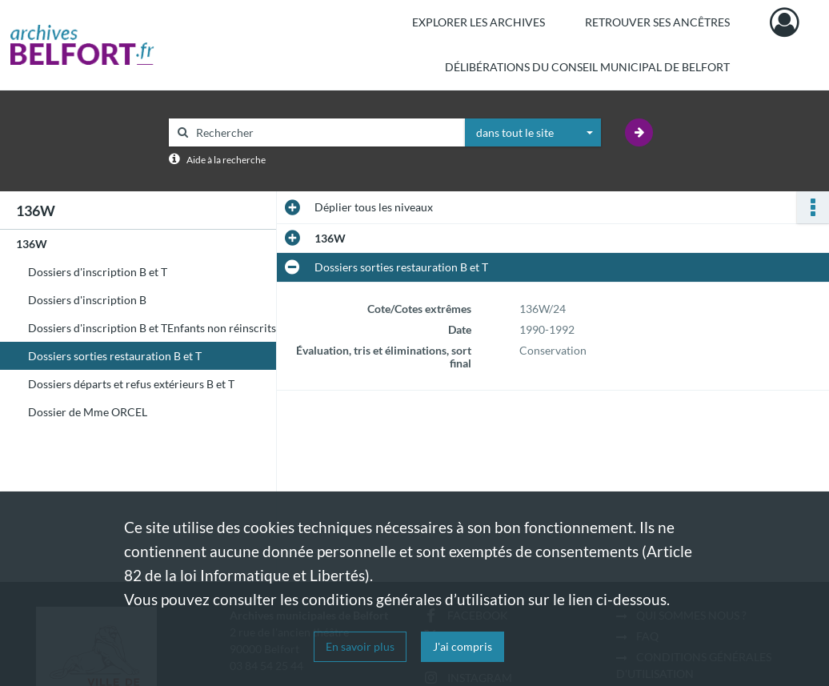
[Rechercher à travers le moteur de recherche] (325, 132)
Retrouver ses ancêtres (657, 22)
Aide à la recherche (226, 160)
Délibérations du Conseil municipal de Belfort (587, 67)
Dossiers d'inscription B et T (97, 272)
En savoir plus (360, 646)
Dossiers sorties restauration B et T (115, 356)
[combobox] (533, 132)
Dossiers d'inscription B (87, 300)
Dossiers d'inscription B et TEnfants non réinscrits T (156, 328)
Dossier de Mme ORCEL (87, 412)
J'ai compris (462, 646)
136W (31, 244)
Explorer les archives (478, 22)
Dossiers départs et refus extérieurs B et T (131, 384)
